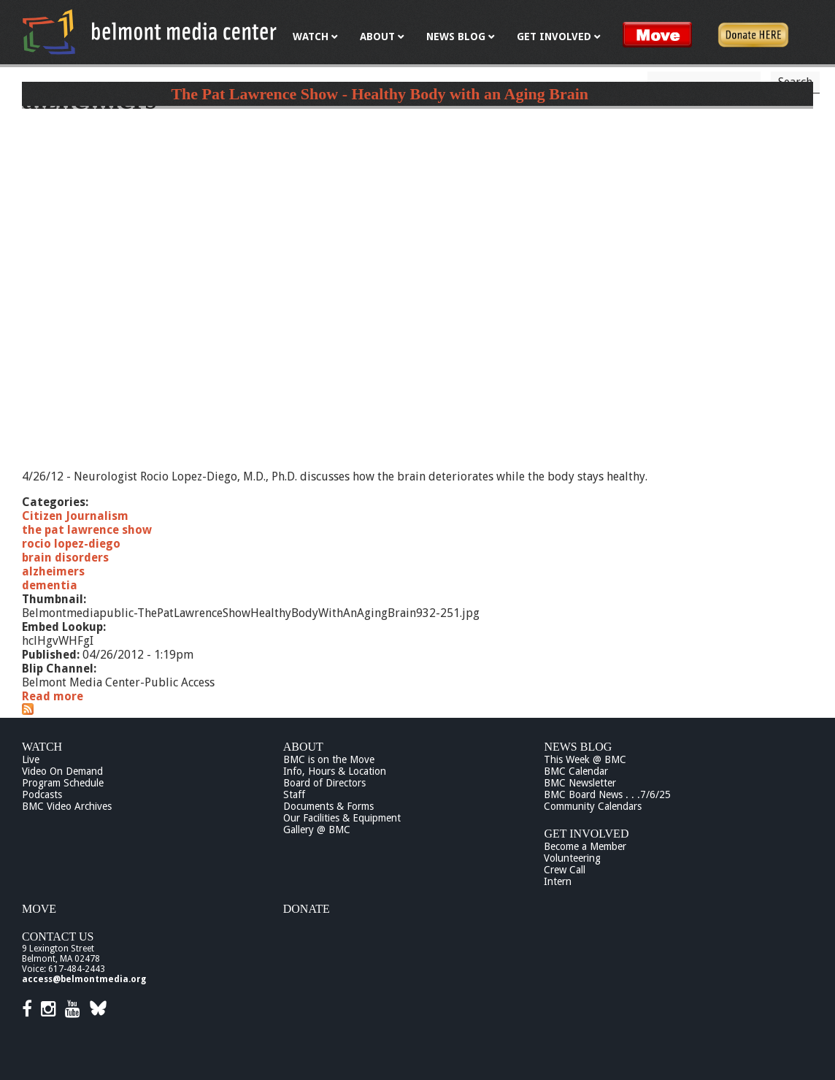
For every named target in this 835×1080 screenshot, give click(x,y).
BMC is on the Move (328, 759)
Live (30, 759)
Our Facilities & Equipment (342, 818)
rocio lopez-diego (71, 544)
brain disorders (65, 557)
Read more (52, 696)
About (303, 746)
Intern (558, 881)
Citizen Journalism (75, 516)
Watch (42, 746)
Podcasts (42, 794)
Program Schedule (63, 783)
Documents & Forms (328, 806)
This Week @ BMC (585, 759)
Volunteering (572, 858)
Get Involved (586, 833)
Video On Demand (62, 771)
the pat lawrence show (87, 530)
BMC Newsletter (580, 783)
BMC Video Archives (67, 806)
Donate (306, 909)
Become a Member (585, 846)
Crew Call (564, 870)
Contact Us (57, 936)
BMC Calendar (576, 771)
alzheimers (53, 571)
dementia (49, 585)
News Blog (578, 746)
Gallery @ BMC (316, 829)
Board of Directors (324, 783)
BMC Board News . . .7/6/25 (607, 794)
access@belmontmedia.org (84, 979)
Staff (294, 794)
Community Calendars (593, 806)
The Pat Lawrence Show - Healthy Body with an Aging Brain (379, 94)
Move (39, 909)
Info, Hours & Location (334, 771)
